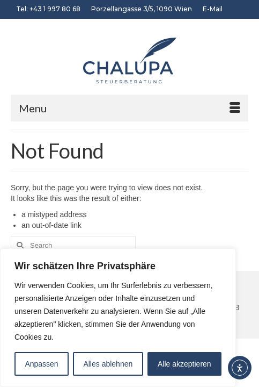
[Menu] (129, 108)
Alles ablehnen (107, 364)
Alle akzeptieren (184, 364)
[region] (118, 317)
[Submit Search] (19, 245)
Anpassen (41, 364)
